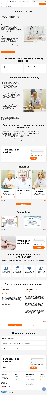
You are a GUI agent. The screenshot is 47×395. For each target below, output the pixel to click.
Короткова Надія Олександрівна (38, 190)
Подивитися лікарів (23, 204)
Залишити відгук (32, 325)
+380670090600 (13, 1)
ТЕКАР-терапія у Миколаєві (30, 379)
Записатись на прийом (8, 52)
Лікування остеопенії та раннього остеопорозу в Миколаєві (29, 384)
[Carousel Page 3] (45, 229)
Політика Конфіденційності (19, 382)
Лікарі (16, 379)
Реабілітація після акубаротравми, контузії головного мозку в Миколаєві (30, 377)
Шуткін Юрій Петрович (23, 190)
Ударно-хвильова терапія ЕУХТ (30, 382)
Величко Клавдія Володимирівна (8, 190)
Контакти (16, 380)
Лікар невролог (28, 380)
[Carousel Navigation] (23, 200)
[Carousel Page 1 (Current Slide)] (44, 200)
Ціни (15, 377)
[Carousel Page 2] (45, 200)
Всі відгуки (15, 325)
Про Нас (16, 376)
